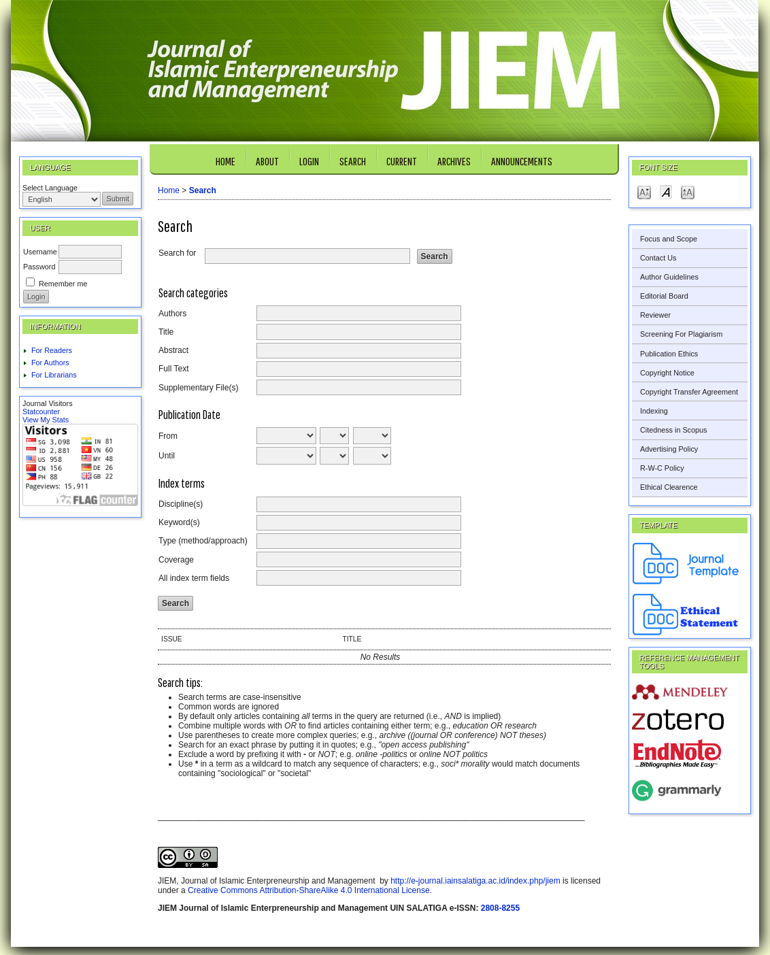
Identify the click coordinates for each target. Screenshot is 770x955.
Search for (177, 253)
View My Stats (45, 420)
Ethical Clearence (669, 487)
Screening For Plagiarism (681, 334)
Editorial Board (664, 296)
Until (166, 455)
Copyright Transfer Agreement (689, 392)
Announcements (521, 160)
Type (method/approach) (203, 541)
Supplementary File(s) (198, 387)
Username (40, 252)
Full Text (173, 368)
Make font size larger (687, 191)
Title (165, 332)
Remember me (63, 284)
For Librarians (54, 375)
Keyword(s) (179, 522)
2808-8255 (500, 908)
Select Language (50, 188)
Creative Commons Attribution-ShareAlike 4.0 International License (309, 890)
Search (352, 160)
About (267, 160)
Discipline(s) (180, 504)
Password (39, 267)
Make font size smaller (644, 191)
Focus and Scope (668, 239)
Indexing (654, 411)
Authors (172, 313)
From (168, 436)
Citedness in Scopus (673, 430)
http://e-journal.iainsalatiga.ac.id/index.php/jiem (475, 881)
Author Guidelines (669, 277)
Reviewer (655, 315)
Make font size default (666, 191)
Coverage (176, 560)
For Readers (51, 350)
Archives (454, 160)
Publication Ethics (669, 354)
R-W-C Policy (662, 468)
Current (401, 160)
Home (225, 160)
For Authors (50, 362)
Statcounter (41, 411)
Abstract (173, 350)
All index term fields (193, 578)
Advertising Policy (669, 449)
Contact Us (658, 258)
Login (309, 160)
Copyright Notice (667, 373)
